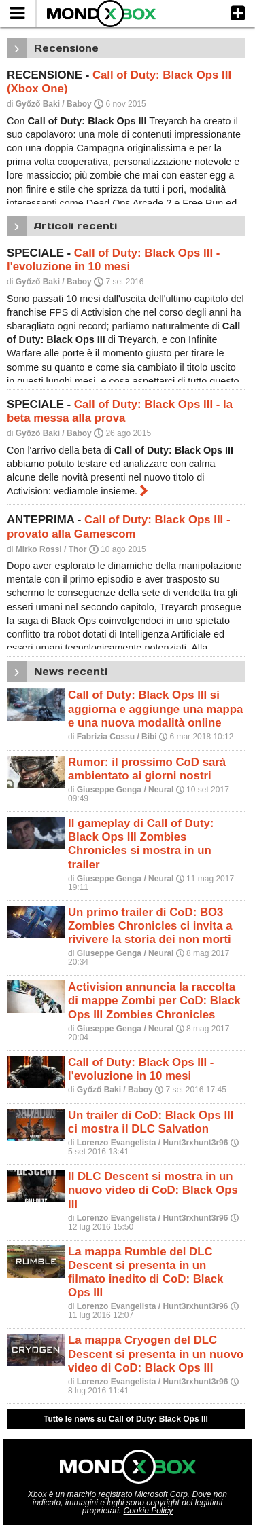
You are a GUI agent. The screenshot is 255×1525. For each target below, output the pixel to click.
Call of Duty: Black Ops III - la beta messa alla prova (120, 411)
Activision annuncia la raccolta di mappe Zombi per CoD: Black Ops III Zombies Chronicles (154, 1000)
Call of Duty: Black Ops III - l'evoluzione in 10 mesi (113, 259)
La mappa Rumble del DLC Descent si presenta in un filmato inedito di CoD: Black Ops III (145, 1272)
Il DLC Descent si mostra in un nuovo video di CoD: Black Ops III (153, 1190)
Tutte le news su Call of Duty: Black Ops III (126, 1419)
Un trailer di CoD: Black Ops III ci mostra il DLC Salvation (150, 1122)
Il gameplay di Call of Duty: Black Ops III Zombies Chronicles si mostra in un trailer (141, 843)
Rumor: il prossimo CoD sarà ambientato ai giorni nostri (147, 769)
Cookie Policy (148, 1510)
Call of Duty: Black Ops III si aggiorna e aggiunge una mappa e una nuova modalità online (155, 708)
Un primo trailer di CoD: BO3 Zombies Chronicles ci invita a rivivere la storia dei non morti (150, 926)
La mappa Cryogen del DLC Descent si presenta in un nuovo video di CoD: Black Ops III (155, 1354)
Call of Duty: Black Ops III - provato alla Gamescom (119, 526)
